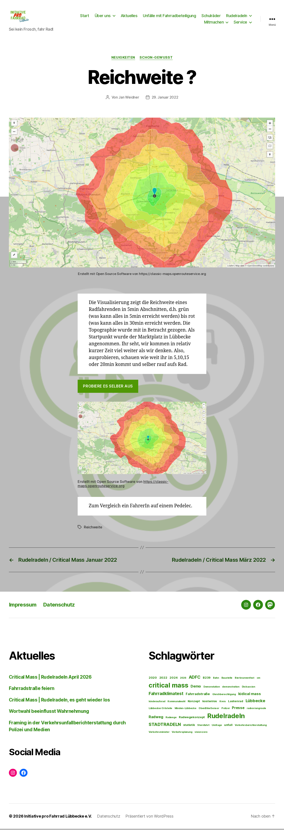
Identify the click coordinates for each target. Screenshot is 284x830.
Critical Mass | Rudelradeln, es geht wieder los (59, 701)
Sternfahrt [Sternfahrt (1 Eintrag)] (203, 726)
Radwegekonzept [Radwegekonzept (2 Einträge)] (192, 718)
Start (84, 16)
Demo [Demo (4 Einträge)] (196, 688)
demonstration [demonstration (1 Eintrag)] (230, 688)
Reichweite (93, 528)
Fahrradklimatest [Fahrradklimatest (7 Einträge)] (166, 695)
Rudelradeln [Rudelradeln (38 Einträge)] (226, 717)
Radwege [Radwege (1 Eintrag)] (171, 718)
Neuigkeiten (123, 59)
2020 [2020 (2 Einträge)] (153, 679)
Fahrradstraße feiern (31, 690)
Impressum (22, 606)
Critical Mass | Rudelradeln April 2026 (50, 678)
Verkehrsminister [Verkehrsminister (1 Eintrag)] (159, 733)
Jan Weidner (128, 98)
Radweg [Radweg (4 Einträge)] (156, 718)
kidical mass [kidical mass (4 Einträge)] (249, 695)
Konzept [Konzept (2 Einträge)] (194, 702)
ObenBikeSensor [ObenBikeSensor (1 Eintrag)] (209, 709)
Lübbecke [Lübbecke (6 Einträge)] (255, 702)
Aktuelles (129, 16)
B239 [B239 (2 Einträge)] (207, 679)
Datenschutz (59, 606)
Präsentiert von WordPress (149, 817)
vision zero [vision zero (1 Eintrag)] (201, 733)
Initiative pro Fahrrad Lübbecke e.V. (58, 817)
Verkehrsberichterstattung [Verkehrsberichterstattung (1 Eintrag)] (250, 726)
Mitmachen (214, 22)
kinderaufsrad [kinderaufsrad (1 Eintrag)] (157, 703)
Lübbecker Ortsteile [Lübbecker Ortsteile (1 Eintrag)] (160, 709)
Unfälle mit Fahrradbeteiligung (169, 16)
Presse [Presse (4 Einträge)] (238, 709)
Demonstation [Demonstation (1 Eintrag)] (211, 688)
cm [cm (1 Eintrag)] (258, 679)
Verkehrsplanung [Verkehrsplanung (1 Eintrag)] (182, 733)
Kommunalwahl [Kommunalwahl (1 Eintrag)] (176, 703)
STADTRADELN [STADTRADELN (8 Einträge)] (165, 726)
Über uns (103, 16)
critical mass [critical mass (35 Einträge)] (168, 687)
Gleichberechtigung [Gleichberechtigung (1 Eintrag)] (224, 695)
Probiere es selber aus (108, 387)
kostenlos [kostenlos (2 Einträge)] (209, 702)
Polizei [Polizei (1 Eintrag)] (225, 709)
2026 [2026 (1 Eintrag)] (183, 679)
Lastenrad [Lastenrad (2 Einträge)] (235, 702)
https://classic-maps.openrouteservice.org (123, 485)
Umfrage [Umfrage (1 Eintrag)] (217, 726)
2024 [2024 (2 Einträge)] (174, 679)
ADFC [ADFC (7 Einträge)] (195, 678)
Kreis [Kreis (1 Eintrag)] (222, 703)
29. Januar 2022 (165, 98)
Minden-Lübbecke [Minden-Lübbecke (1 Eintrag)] (185, 709)
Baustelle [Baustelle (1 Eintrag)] (227, 679)
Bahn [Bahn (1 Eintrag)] (216, 679)
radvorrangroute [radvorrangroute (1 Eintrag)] (256, 709)
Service (240, 22)
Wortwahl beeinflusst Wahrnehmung (49, 712)
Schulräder (211, 16)
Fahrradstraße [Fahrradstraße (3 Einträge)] (198, 695)
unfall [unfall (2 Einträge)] (228, 726)
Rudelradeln (236, 16)
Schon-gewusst (156, 59)
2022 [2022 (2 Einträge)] (163, 679)
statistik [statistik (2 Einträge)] (189, 726)
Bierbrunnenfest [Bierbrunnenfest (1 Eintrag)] (244, 679)
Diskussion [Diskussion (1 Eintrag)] (248, 688)
